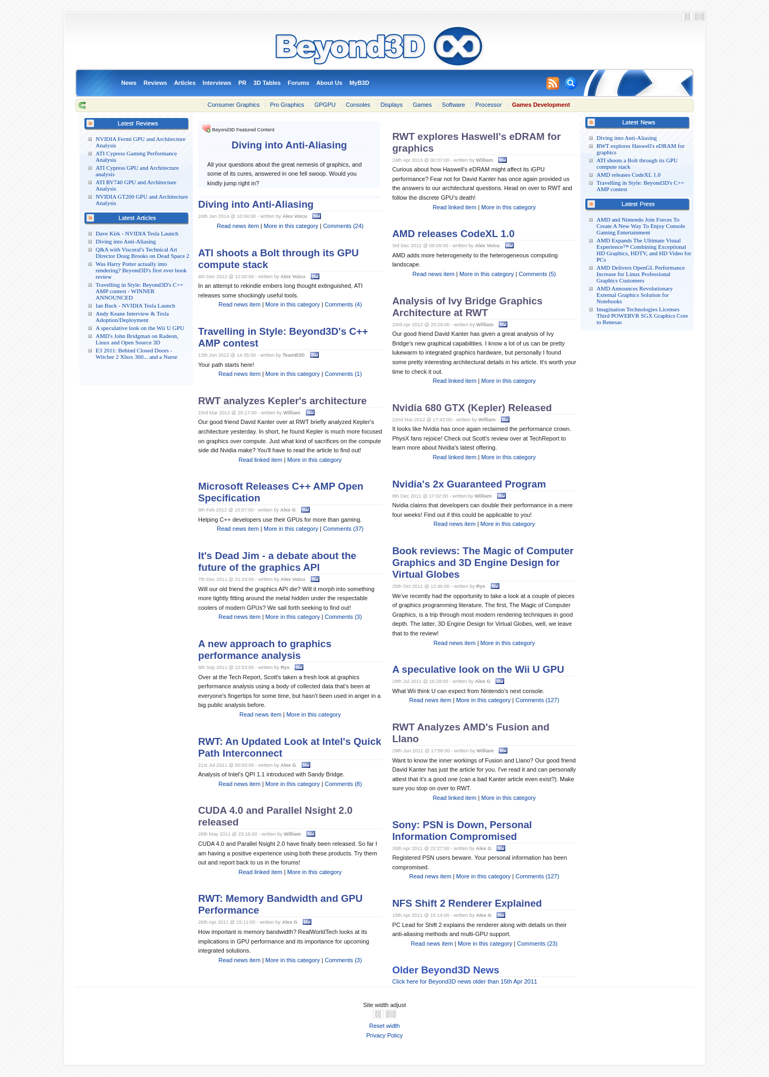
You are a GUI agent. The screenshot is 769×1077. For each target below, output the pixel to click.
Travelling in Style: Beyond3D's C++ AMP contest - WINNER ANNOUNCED (139, 291)
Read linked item (261, 460)
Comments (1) (343, 374)
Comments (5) (537, 274)
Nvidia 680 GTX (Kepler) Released (472, 407)
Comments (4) (343, 304)
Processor (488, 104)
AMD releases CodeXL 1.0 (629, 174)
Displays (391, 104)
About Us (329, 83)
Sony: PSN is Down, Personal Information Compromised (462, 830)
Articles (184, 83)
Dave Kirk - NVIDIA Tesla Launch (137, 233)
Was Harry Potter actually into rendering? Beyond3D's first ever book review (141, 270)
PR (242, 83)
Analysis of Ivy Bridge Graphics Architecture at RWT (467, 306)
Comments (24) (343, 226)
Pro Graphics (287, 104)
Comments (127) (537, 700)
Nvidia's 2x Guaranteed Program (469, 484)
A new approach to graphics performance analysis (265, 649)
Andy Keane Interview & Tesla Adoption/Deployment (132, 316)
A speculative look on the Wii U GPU (140, 328)
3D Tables (267, 83)
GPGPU (325, 104)
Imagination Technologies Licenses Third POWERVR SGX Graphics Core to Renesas (642, 315)
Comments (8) (343, 784)
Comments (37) (343, 528)
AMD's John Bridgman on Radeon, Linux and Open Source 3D (137, 339)
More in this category (291, 226)
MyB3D (359, 83)
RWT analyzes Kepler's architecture (282, 400)
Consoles (358, 104)
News (129, 83)
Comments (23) (537, 943)
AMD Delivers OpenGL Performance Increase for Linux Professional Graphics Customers (641, 274)
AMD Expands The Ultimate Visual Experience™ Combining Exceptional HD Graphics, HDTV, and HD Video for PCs (644, 250)
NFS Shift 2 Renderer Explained (467, 903)
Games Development (541, 104)
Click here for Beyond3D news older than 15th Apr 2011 (464, 981)
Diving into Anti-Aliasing (126, 241)
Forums (298, 83)
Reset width (384, 1026)
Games (422, 104)
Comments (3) (343, 617)
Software (453, 104)
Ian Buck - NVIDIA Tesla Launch (135, 305)
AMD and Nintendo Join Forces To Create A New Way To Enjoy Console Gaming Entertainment (641, 225)
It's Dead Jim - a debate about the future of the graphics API (277, 561)
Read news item (238, 226)
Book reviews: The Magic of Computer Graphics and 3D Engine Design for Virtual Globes (483, 562)
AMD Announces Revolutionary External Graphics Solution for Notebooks (635, 294)
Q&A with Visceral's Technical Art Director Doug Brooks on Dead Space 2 (142, 252)
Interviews (216, 83)
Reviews (155, 83)
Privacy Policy (384, 1035)
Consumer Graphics (234, 104)
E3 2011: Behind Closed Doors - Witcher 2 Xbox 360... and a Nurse (136, 353)
